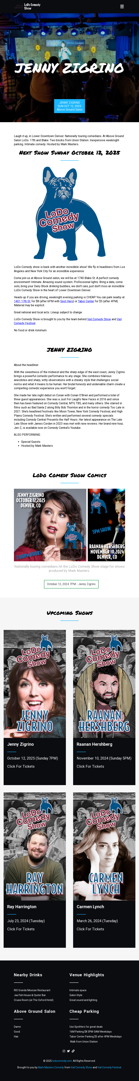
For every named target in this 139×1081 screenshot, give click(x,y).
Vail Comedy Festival (109, 1067)
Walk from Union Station (84, 1041)
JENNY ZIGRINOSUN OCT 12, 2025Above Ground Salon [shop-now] (69, 106)
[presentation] (119, 525)
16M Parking (77, 1031)
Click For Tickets (21, 766)
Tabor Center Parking (82, 1036)
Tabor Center (86, 301)
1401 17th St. (22, 301)
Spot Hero (66, 301)
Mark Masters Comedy (51, 1067)
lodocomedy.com (62, 1060)
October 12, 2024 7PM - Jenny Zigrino (71, 584)
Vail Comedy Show (99, 319)
